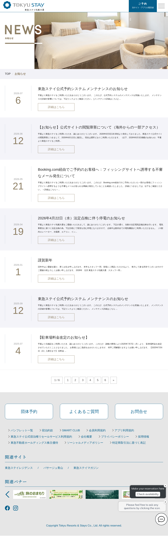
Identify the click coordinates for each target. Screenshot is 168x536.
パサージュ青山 (53, 468)
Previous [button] (7, 494)
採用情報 (143, 436)
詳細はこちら (56, 107)
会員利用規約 (97, 430)
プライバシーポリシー (115, 436)
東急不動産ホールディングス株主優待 (34, 443)
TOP (8, 73)
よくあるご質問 (84, 411)
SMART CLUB (71, 430)
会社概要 (86, 436)
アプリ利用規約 (124, 430)
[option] (29, 494)
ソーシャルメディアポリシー (85, 443)
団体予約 (29, 411)
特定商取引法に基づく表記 (129, 443)
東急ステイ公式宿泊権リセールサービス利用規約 (41, 436)
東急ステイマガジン (86, 468)
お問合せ (139, 411)
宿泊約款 (47, 430)
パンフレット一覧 (22, 430)
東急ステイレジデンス (19, 468)
